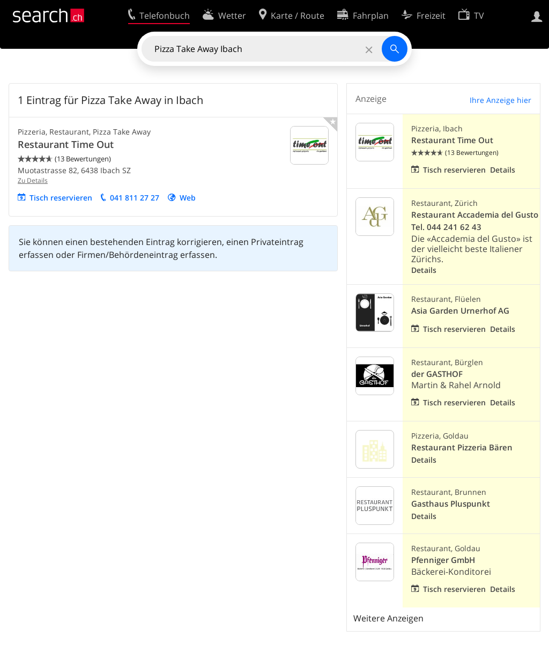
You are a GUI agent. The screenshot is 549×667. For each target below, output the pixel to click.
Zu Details (33, 180)
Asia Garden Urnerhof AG (460, 310)
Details (502, 170)
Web (188, 197)
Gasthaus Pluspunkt (450, 503)
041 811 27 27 (134, 197)
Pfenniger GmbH (443, 560)
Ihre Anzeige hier (500, 100)
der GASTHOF (437, 374)
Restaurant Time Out (66, 144)
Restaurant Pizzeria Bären (462, 447)
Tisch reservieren (60, 197)
